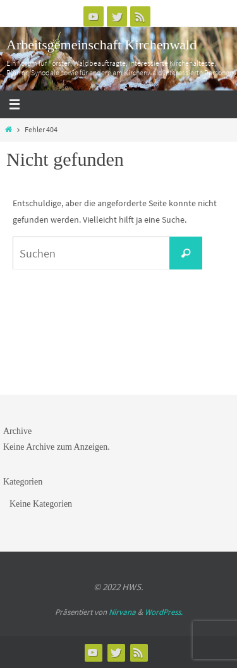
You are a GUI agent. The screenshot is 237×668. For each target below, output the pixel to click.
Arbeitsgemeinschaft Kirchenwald (101, 45)
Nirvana (122, 612)
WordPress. (164, 612)
